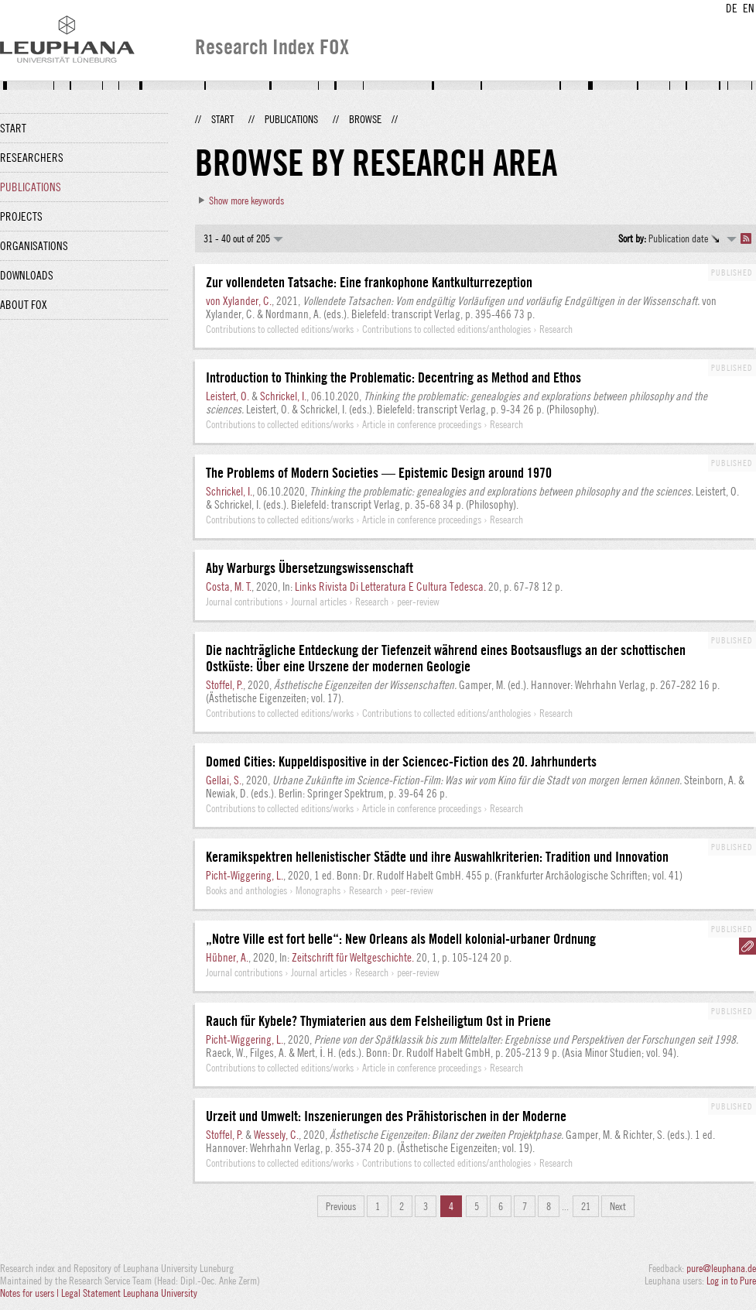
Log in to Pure (731, 1280)
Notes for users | (30, 1293)
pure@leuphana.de (721, 1268)
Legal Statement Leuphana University (129, 1293)
